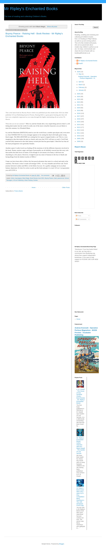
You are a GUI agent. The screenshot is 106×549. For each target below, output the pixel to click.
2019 (79, 110)
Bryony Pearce (49, 178)
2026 (79, 71)
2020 (79, 108)
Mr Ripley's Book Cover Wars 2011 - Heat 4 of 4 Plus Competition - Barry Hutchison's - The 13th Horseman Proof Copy (81, 496)
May (80, 74)
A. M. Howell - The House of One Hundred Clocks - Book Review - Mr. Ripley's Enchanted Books (81, 396)
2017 (79, 116)
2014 (79, 124)
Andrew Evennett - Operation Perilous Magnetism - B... (87, 77)
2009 (79, 138)
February (82, 87)
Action (12, 178)
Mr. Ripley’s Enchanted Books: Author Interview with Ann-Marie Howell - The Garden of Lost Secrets (81, 445)
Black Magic (25, 178)
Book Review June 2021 (37, 178)
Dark (55, 178)
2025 (79, 94)
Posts (78, 216)
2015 (79, 121)
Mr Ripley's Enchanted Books (31, 8)
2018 (79, 113)
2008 (79, 141)
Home (33, 187)
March (81, 84)
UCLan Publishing (18, 180)
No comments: (45, 175)
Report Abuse (80, 147)
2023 (79, 99)
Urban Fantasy (28, 180)
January (81, 90)
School (67, 178)
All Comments (81, 219)
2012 (79, 130)
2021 (79, 105)
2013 (79, 127)
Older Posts (66, 187)
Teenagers (9, 180)
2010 (79, 136)
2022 (79, 102)
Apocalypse (18, 178)
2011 (79, 133)
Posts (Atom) (18, 191)
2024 (79, 96)
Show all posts (52, 26)
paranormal (61, 178)
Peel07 (81, 63)
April (80, 82)
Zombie (35, 180)
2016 (79, 119)
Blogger (61, 544)
